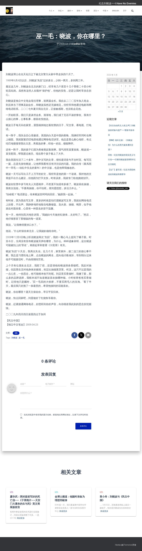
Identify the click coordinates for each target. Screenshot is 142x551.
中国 (105, 11)
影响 (79, 11)
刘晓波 (14, 337)
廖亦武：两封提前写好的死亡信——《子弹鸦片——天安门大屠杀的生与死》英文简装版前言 (25, 502)
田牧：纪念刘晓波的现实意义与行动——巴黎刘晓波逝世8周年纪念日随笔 (121, 159)
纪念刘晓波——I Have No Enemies (117, 3)
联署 (87, 11)
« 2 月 (120, 111)
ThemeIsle (127, 545)
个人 (51, 11)
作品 (60, 11)
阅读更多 (21, 518)
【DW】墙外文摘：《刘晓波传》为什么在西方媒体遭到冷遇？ (120, 145)
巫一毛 (22, 337)
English (115, 11)
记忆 (16, 333)
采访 (96, 11)
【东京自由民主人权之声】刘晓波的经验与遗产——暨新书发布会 (121, 130)
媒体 (70, 11)
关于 (124, 11)
